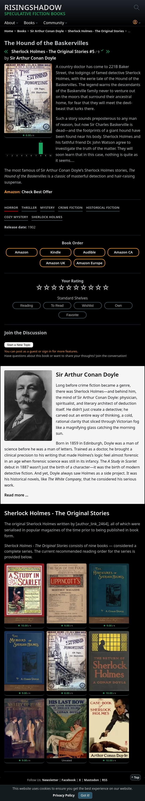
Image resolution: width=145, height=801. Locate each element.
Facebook (69, 780)
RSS (104, 780)
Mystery (47, 207)
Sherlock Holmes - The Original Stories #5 (52, 51)
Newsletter (50, 780)
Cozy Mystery (16, 217)
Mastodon (91, 780)
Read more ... (16, 495)
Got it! (85, 795)
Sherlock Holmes (47, 217)
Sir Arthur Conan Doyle (33, 58)
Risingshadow (34, 9)
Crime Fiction (70, 207)
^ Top (135, 777)
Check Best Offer (37, 191)
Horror (11, 207)
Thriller (29, 207)
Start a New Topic (18, 345)
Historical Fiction (103, 207)
